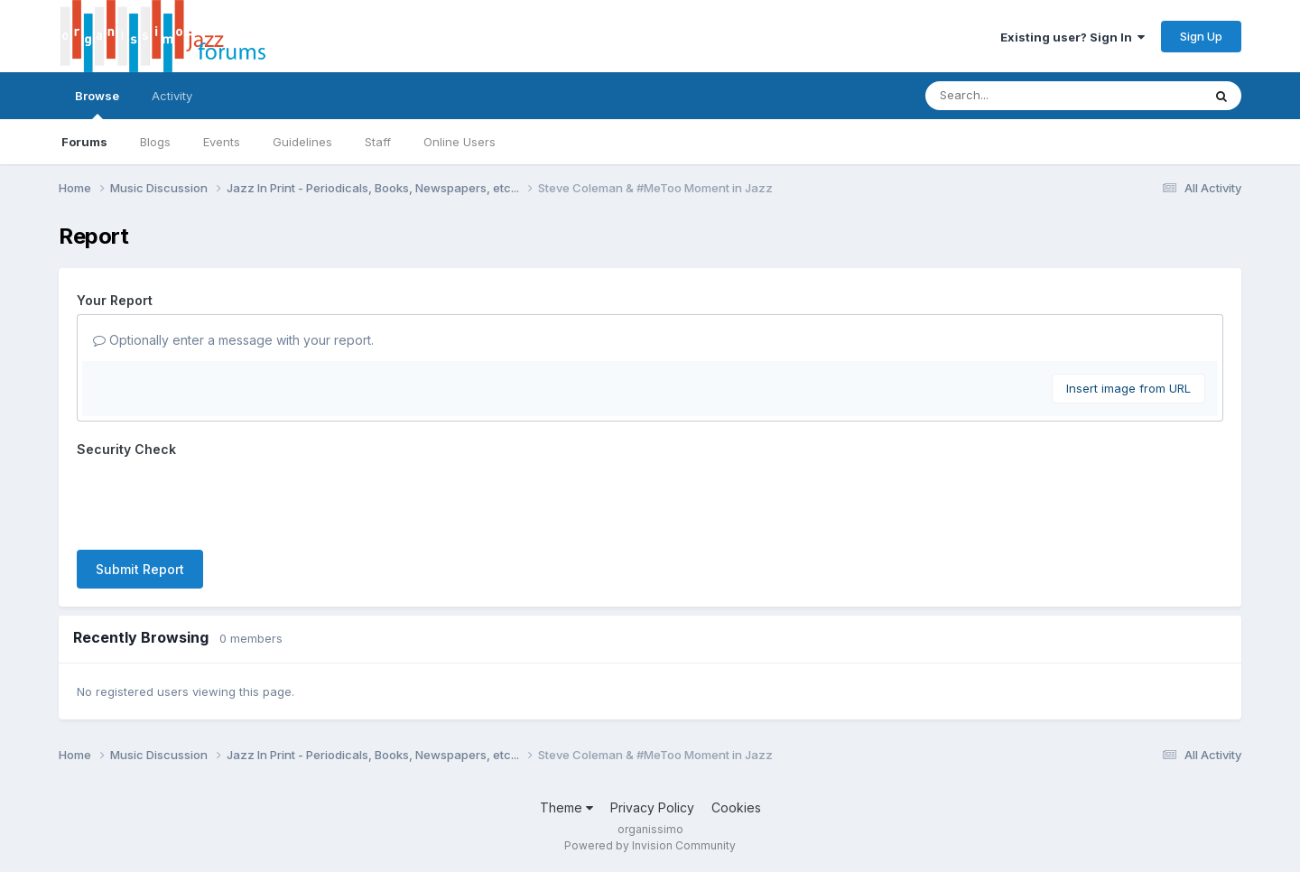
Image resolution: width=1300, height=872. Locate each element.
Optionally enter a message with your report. (233, 340)
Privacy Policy (652, 807)
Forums (84, 142)
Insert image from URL (1128, 388)
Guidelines (302, 142)
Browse (97, 103)
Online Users (459, 142)
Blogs (155, 142)
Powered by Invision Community (650, 845)
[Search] (1014, 95)
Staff (378, 142)
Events (221, 142)
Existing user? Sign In (1072, 37)
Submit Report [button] (140, 569)
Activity (172, 95)
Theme (566, 807)
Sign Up (1201, 36)
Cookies (736, 807)
